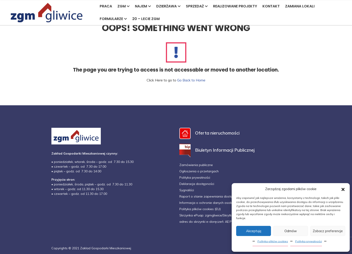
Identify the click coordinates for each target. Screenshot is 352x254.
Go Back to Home (191, 80)
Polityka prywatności (308, 241)
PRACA (106, 6)
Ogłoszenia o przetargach (199, 171)
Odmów (290, 231)
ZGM (123, 6)
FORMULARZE (113, 18)
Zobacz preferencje (328, 231)
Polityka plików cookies (272, 241)
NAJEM (143, 6)
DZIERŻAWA (168, 6)
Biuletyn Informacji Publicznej (217, 150)
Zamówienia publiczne (196, 165)
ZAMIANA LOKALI (300, 6)
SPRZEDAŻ (197, 6)
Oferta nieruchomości (209, 133)
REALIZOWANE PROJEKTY (235, 6)
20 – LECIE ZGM (146, 18)
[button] (343, 189)
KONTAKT (271, 6)
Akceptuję (253, 231)
